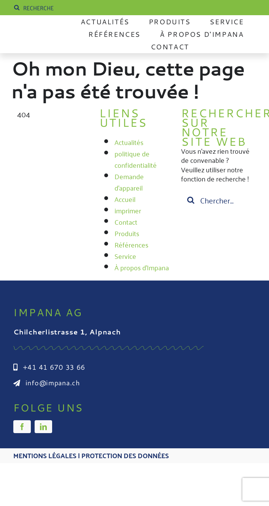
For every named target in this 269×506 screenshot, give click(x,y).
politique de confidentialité (136, 159)
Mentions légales (44, 455)
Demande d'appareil (129, 182)
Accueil (125, 199)
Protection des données (125, 455)
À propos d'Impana (142, 267)
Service (125, 256)
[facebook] (22, 426)
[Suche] (16, 7)
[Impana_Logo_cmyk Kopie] (40, 33)
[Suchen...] (216, 200)
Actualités (129, 142)
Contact (126, 222)
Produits (127, 233)
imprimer (128, 210)
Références (131, 244)
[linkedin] (43, 426)
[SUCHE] (69, 7)
